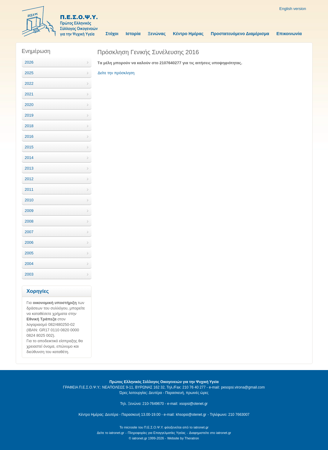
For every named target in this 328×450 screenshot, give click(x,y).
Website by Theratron (183, 438)
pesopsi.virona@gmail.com (243, 387)
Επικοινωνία (289, 33)
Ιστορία (133, 33)
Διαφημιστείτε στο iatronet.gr (210, 433)
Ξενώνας (157, 33)
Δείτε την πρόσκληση (116, 73)
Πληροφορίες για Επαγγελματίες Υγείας (157, 433)
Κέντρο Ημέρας (188, 33)
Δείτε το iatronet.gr (110, 433)
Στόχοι (112, 33)
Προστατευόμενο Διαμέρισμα (240, 33)
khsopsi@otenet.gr (191, 414)
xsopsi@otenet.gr (193, 404)
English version (292, 8)
